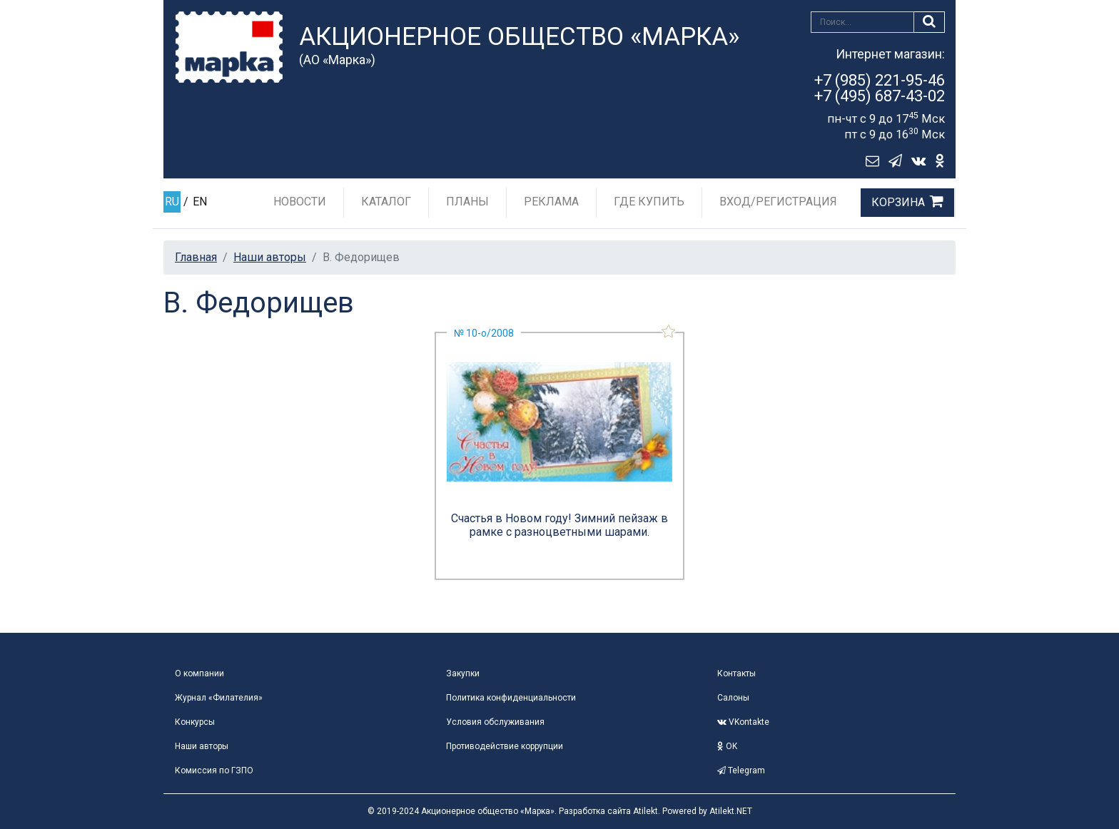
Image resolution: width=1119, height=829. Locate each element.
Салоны (733, 698)
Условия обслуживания (495, 722)
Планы (467, 201)
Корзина (898, 202)
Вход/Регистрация (778, 201)
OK (727, 746)
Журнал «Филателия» (219, 698)
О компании (199, 673)
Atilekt (645, 811)
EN (200, 201)
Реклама (551, 201)
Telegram (741, 770)
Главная (196, 257)
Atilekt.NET (730, 811)
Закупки (463, 673)
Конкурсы (195, 722)
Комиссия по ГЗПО (214, 770)
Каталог (386, 201)
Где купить (649, 201)
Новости (299, 201)
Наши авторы (269, 257)
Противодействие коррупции (504, 746)
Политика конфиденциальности (511, 698)
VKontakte (743, 722)
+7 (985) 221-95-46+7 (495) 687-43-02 (879, 88)
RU (172, 201)
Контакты (736, 673)
